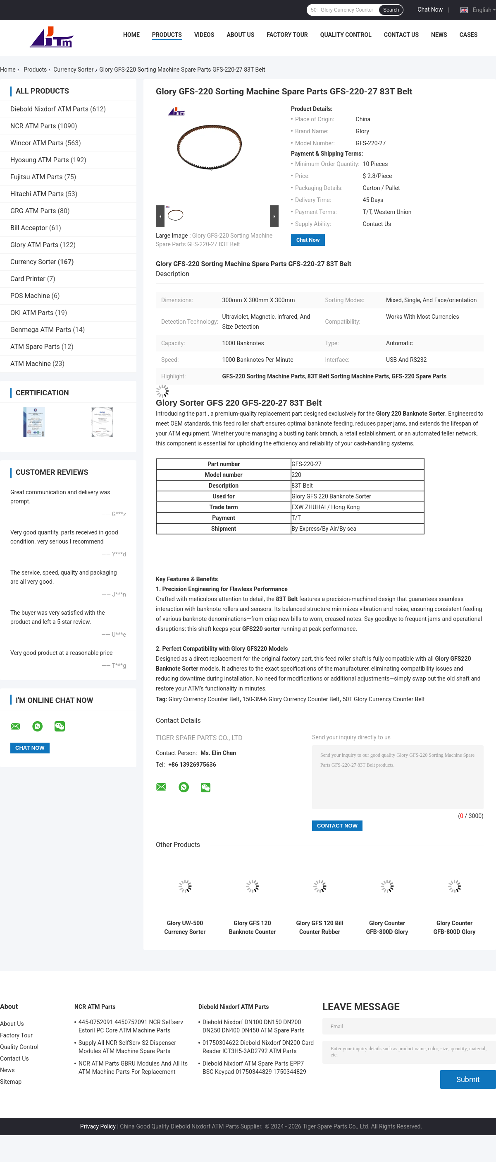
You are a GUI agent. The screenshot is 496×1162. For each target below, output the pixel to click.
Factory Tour (287, 34)
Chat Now (430, 9)
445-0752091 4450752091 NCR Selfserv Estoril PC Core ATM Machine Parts (131, 1026)
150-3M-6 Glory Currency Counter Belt (291, 699)
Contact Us (401, 34)
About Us (240, 34)
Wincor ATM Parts (37, 143)
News (439, 34)
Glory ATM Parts (34, 245)
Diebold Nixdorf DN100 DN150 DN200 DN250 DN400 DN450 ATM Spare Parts (254, 1026)
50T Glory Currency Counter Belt (384, 699)
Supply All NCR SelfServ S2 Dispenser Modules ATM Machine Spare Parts (127, 1046)
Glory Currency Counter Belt (204, 699)
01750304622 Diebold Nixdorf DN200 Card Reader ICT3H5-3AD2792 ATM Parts (258, 1046)
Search (391, 10)
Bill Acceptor (29, 228)
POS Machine (30, 296)
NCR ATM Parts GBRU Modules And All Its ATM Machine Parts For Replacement (133, 1067)
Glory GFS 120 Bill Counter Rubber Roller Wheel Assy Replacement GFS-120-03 (320, 928)
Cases (469, 34)
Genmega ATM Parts (40, 330)
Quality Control (346, 34)
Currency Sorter (73, 69)
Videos (204, 34)
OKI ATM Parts (31, 313)
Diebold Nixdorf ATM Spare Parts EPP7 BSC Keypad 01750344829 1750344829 (254, 1067)
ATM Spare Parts (35, 347)
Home (131, 34)
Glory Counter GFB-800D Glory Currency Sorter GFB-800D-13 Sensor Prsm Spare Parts (455, 928)
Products (167, 34)
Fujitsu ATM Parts (36, 177)
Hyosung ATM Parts (39, 160)
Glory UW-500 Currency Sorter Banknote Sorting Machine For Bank (185, 928)
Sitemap (10, 1081)
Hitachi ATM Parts (37, 194)
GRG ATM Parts (33, 211)
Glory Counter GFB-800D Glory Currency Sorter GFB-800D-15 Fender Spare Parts (387, 928)
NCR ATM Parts (33, 126)
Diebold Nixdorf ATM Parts (49, 109)
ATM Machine (30, 364)
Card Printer (27, 279)
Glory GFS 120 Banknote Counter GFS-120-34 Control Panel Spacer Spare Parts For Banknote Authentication (252, 928)
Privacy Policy (98, 1126)
